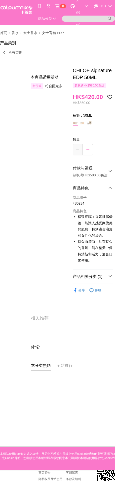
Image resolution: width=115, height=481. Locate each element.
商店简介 (44, 472)
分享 (79, 290)
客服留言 (72, 472)
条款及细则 (73, 479)
